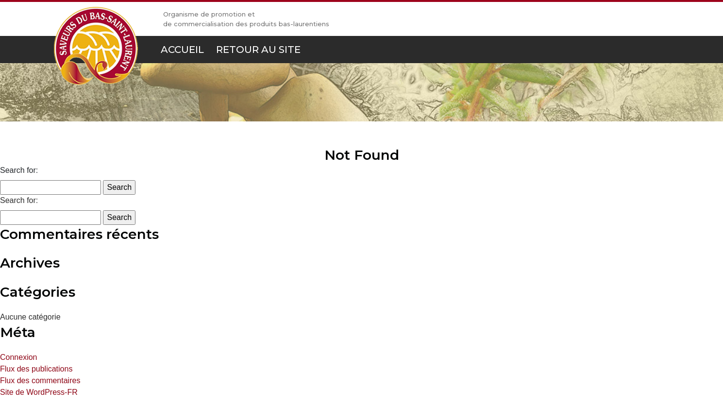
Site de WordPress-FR (39, 392)
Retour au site (258, 49)
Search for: (19, 170)
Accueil (182, 49)
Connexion (18, 357)
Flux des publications (36, 369)
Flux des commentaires (40, 380)
